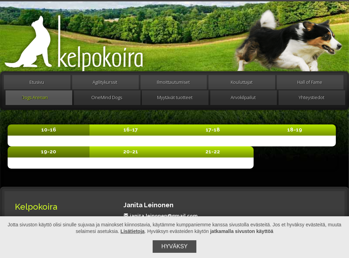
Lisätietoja (132, 231)
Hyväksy (174, 246)
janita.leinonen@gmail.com (161, 215)
